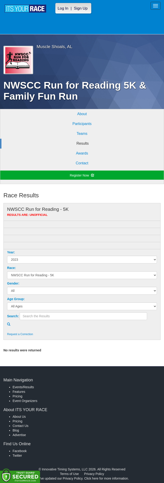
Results (82, 143)
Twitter (17, 455)
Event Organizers (25, 401)
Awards (82, 153)
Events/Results (23, 387)
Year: (11, 252)
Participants (82, 124)
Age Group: (16, 299)
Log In (63, 8)
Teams (82, 134)
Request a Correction (20, 334)
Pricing (17, 396)
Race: (11, 268)
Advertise (19, 435)
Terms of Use (69, 474)
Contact (82, 163)
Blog (16, 430)
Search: (13, 316)
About (82, 114)
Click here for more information (106, 478)
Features (19, 391)
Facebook (20, 451)
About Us (19, 416)
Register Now (82, 175)
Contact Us (20, 426)
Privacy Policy (94, 474)
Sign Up (81, 8)
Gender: (13, 283)
